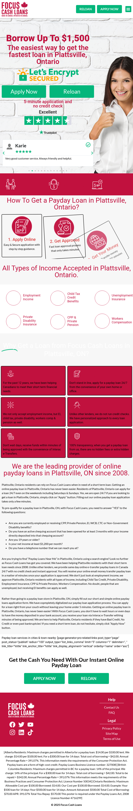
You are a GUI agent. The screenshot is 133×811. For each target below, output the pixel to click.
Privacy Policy (111, 728)
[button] (128, 9)
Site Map (112, 733)
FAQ (112, 712)
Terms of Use (111, 739)
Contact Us (111, 707)
